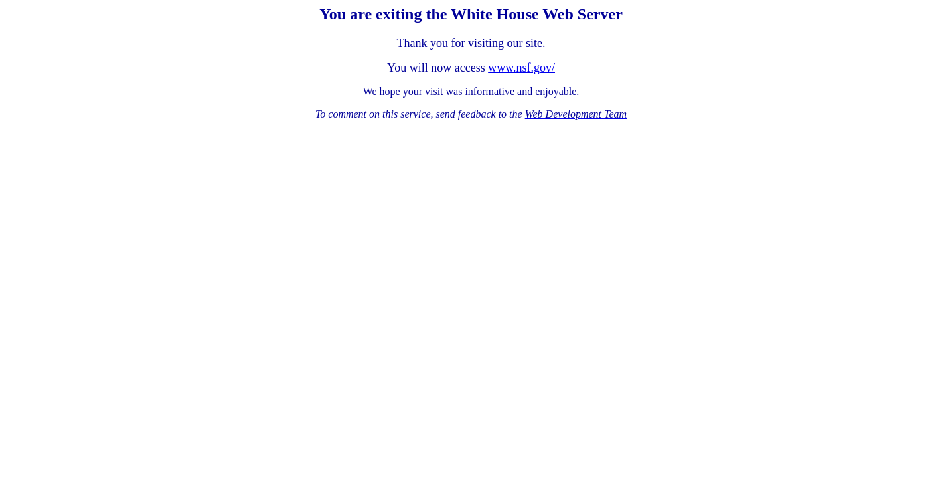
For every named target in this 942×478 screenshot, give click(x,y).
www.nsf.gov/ (521, 67)
